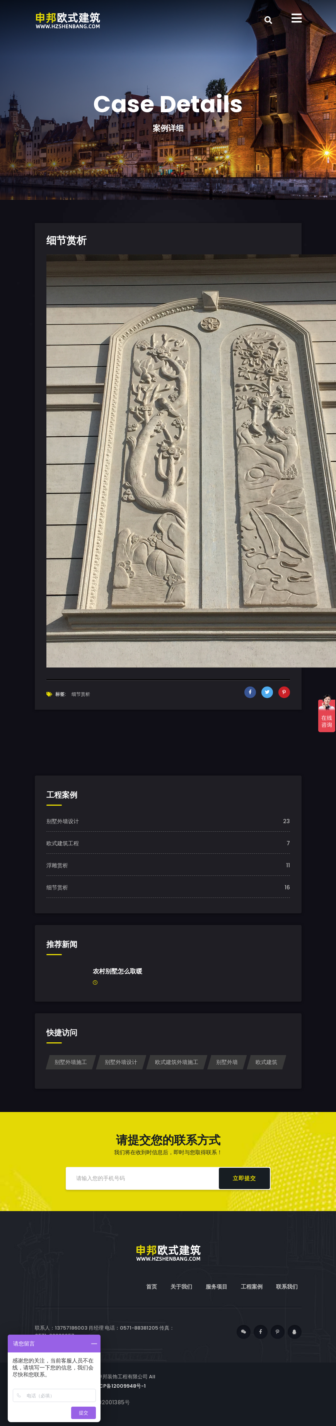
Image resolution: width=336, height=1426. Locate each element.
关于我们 (181, 1286)
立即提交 (244, 1178)
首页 (151, 1286)
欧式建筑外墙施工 (176, 1062)
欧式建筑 (266, 1062)
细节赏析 (57, 887)
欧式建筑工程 (62, 843)
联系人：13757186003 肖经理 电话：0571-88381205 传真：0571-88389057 (104, 1331)
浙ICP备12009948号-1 (119, 1386)
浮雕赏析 (57, 865)
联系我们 (287, 1286)
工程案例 (252, 1286)
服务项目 (216, 1286)
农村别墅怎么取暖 (117, 971)
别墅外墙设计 (62, 821)
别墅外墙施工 (71, 1062)
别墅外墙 (227, 1062)
